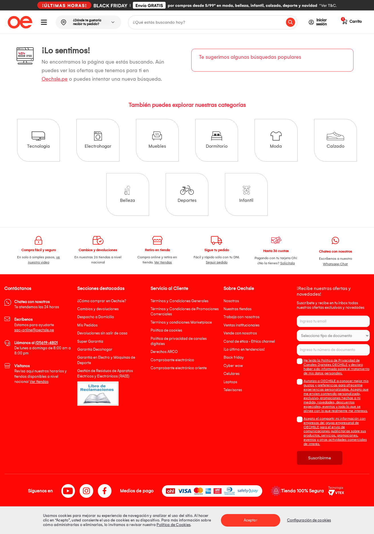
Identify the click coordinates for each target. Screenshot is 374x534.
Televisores (232, 390)
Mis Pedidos (87, 325)
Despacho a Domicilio (95, 317)
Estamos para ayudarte (34, 324)
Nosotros (231, 301)
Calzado (335, 140)
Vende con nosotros (240, 333)
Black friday (233, 357)
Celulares (231, 373)
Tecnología (38, 140)
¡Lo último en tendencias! (244, 349)
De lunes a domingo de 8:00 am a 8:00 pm (42, 348)
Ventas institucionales (241, 325)
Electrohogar (98, 140)
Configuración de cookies (309, 520)
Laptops (230, 382)
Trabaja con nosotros (241, 317)
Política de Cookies (173, 525)
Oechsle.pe (55, 79)
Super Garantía (90, 341)
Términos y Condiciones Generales (179, 301)
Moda (276, 140)
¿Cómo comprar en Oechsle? (101, 301)
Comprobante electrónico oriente (179, 368)
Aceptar (250, 520)
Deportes (187, 194)
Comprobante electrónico (172, 360)
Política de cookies (166, 330)
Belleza (127, 194)
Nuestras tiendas (237, 309)
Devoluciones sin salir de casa (102, 333)
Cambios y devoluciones (98, 309)
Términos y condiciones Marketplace (181, 322)
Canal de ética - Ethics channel (249, 341)
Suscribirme (319, 457)
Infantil (246, 194)
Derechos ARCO (164, 352)
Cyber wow (233, 366)
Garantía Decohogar (94, 349)
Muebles (157, 140)
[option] (187, 5)
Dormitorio (216, 140)
